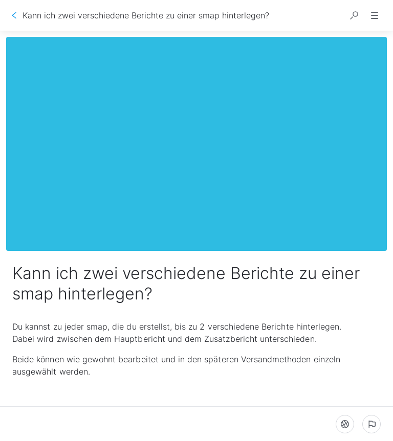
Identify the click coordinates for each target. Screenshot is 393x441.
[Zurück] (14, 15)
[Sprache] (345, 424)
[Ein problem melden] (371, 424)
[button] (354, 15)
